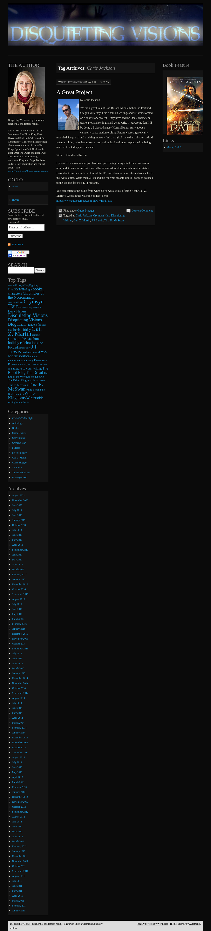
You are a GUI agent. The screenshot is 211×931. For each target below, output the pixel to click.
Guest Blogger (85, 210)
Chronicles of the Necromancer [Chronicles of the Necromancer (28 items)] (26, 295)
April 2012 (17, 836)
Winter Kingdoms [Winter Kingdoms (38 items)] (22, 395)
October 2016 (19, 589)
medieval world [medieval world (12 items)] (31, 352)
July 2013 (17, 762)
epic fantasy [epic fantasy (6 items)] (22, 325)
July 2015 (17, 653)
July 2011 (17, 881)
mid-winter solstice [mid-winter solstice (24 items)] (27, 354)
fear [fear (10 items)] (10, 329)
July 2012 (17, 821)
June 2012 (17, 826)
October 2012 (19, 806)
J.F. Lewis (17, 467)
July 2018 (17, 530)
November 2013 (20, 742)
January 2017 (18, 579)
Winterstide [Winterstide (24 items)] (34, 398)
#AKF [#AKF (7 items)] (11, 285)
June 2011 (17, 885)
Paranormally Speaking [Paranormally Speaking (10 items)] (20, 360)
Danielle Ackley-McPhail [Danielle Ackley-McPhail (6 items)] (29, 307)
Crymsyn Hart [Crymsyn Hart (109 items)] (26, 303)
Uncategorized (19, 477)
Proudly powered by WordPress (152, 923)
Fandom (16, 447)
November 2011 (20, 861)
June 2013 (17, 767)
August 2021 (18, 495)
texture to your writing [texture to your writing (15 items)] (27, 368)
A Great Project (74, 92)
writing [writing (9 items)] (12, 402)
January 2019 (18, 520)
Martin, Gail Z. (174, 147)
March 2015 (18, 668)
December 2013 (20, 737)
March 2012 (18, 841)
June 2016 (17, 609)
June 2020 (17, 505)
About (15, 186)
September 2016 (20, 594)
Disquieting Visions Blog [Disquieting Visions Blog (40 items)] (25, 321)
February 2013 (19, 787)
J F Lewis (97, 220)
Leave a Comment (142, 210)
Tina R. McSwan (114, 220)
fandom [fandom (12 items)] (32, 324)
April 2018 (17, 544)
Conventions (18, 437)
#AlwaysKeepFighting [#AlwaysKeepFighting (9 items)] (26, 285)
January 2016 (18, 628)
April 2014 (17, 717)
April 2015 (17, 663)
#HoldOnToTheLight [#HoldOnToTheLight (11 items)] (20, 289)
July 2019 (17, 510)
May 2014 (17, 712)
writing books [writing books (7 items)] (22, 402)
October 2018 (19, 525)
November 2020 (20, 500)
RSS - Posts (17, 244)
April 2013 (17, 777)
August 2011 (18, 876)
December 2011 (20, 856)
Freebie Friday (19, 452)
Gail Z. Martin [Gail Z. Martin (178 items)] (25, 331)
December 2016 (20, 584)
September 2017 (20, 549)
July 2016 (17, 604)
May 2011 (17, 890)
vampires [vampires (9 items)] (19, 394)
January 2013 (18, 792)
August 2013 (18, 757)
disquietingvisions (73, 82)
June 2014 (17, 707)
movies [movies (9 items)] (34, 356)
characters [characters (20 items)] (15, 293)
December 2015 (20, 633)
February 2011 (19, 905)
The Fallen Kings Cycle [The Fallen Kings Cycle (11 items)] (21, 380)
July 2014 (17, 703)
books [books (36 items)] (37, 289)
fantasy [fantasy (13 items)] (42, 324)
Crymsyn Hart (101, 215)
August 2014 (18, 698)
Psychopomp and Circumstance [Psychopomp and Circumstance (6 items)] (33, 364)
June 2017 (17, 554)
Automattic (194, 923)
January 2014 (18, 732)
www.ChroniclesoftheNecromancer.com (28, 171)
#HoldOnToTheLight (22, 418)
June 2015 (17, 658)
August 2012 (18, 816)
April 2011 (17, 895)
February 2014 (19, 727)
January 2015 (18, 673)
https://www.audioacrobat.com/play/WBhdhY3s (84, 200)
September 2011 (20, 871)
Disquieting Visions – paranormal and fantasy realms (36, 923)
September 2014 (20, 693)
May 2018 (17, 539)
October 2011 (19, 866)
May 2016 (17, 614)
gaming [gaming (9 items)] (36, 334)
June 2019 (17, 515)
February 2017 (19, 574)
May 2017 (17, 559)
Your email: (14, 222)
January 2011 (18, 910)
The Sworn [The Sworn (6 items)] (40, 380)
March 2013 (18, 782)
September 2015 (20, 648)
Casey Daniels (19, 433)
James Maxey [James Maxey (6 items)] (24, 348)
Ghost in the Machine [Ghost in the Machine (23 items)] (24, 339)
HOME (15, 199)
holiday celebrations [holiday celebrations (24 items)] (23, 343)
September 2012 (20, 811)
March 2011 (18, 900)
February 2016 (19, 623)
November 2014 (20, 683)
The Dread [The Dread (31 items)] (34, 372)
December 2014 (20, 678)
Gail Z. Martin (82, 220)
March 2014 (18, 722)
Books (15, 428)
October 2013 (19, 747)
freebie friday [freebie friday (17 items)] (22, 329)
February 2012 (19, 846)
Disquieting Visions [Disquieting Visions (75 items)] (28, 315)
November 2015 (20, 638)
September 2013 (20, 752)
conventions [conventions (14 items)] (15, 302)
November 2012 (20, 801)
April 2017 (17, 564)
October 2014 (19, 688)
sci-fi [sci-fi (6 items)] (10, 369)
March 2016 (18, 619)
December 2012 (20, 796)
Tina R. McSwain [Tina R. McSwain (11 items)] (18, 385)
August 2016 (18, 599)
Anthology (17, 423)
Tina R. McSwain (21, 472)
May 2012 (17, 831)
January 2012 (18, 851)
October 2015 (19, 643)
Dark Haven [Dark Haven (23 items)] (17, 311)
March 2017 (18, 569)
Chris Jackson (84, 215)
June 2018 (17, 534)
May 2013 (17, 772)
